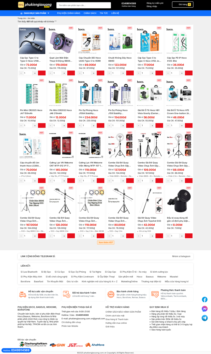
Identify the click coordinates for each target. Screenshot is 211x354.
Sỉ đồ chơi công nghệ (56, 276)
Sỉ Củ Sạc (60, 271)
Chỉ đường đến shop (71, 322)
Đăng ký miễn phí (155, 3)
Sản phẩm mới (125, 276)
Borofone (25, 281)
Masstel (174, 276)
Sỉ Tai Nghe (95, 271)
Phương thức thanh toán (173, 290)
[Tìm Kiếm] (108, 4)
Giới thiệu (110, 326)
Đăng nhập (152, 6)
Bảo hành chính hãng (127, 291)
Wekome (161, 276)
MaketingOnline (129, 281)
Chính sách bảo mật (115, 315)
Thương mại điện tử (151, 281)
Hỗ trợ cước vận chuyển (40, 291)
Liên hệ (115, 13)
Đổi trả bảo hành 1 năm (84, 292)
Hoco (139, 276)
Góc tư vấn (72, 281)
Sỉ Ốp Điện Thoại (106, 276)
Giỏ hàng (183, 4)
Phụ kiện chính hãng (68, 13)
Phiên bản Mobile (70, 326)
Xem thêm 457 (106, 242)
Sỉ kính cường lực (159, 271)
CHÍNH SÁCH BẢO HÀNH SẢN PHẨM (123, 312)
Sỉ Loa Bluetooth (29, 271)
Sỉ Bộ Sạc (46, 271)
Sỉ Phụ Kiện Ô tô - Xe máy (133, 271)
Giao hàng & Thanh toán (117, 319)
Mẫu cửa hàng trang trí (177, 281)
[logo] (35, 5)
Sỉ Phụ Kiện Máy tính (31, 276)
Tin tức (104, 13)
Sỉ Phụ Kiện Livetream (82, 276)
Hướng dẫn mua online (116, 323)
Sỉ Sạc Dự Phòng (77, 271)
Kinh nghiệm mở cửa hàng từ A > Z (100, 281)
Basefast (38, 281)
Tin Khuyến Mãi (55, 281)
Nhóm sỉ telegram (181, 256)
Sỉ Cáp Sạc (110, 271)
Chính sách (90, 13)
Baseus (150, 276)
